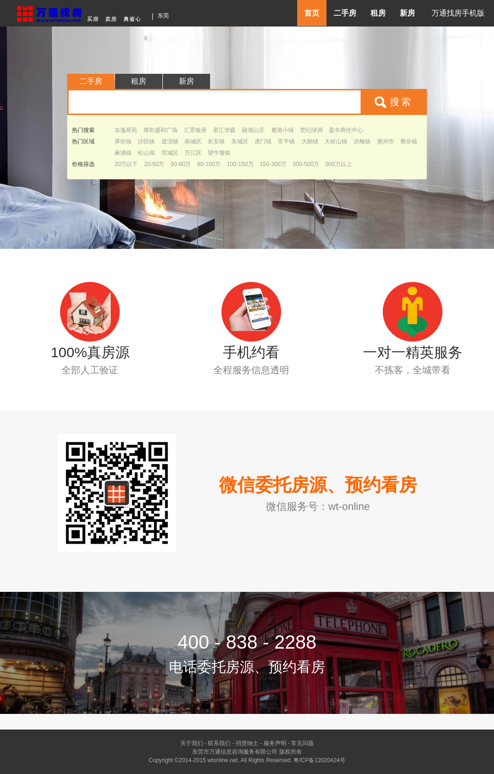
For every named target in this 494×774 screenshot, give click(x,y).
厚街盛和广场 (160, 130)
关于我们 (191, 743)
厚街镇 (123, 141)
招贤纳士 (247, 743)
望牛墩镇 (219, 153)
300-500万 (305, 164)
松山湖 (146, 153)
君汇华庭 (224, 130)
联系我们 (219, 743)
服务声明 (275, 743)
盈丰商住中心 (346, 130)
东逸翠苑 (126, 130)
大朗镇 (309, 141)
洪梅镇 (361, 141)
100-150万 (240, 164)
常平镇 (286, 141)
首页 (311, 13)
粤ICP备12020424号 (319, 760)
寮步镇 (408, 141)
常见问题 (302, 743)
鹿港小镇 (282, 130)
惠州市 (385, 141)
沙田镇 (146, 141)
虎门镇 (263, 141)
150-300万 (273, 164)
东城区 (239, 141)
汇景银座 (195, 130)
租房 (378, 13)
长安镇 (216, 141)
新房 (407, 13)
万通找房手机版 (458, 13)
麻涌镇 (123, 153)
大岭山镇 (336, 141)
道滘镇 (169, 141)
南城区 (193, 141)
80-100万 (209, 164)
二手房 (345, 13)
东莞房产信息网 (81, 12)
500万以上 (339, 164)
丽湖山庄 (253, 130)
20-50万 (154, 164)
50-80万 (181, 164)
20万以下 (126, 164)
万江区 (193, 153)
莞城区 (169, 153)
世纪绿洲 (311, 130)
